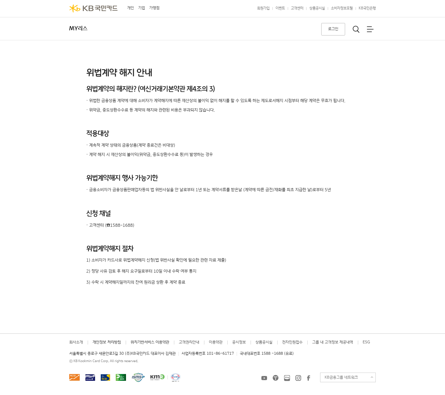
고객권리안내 (189, 342)
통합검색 (356, 29)
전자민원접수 (292, 342)
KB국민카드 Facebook (308, 378)
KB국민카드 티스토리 (275, 378)
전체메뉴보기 (370, 29)
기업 (141, 7)
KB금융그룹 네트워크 (341, 377)
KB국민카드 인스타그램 (298, 378)
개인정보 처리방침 (107, 342)
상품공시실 (317, 8)
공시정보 (239, 342)
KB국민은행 (367, 8)
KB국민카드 (93, 8)
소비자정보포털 (342, 8)
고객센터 (297, 8)
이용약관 (215, 342)
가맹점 (154, 7)
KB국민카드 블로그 (287, 378)
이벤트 (280, 8)
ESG (366, 342)
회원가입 (263, 8)
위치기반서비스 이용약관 (150, 342)
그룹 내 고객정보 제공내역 (332, 342)
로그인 (333, 28)
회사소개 (76, 342)
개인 (130, 7)
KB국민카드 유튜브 (264, 378)
